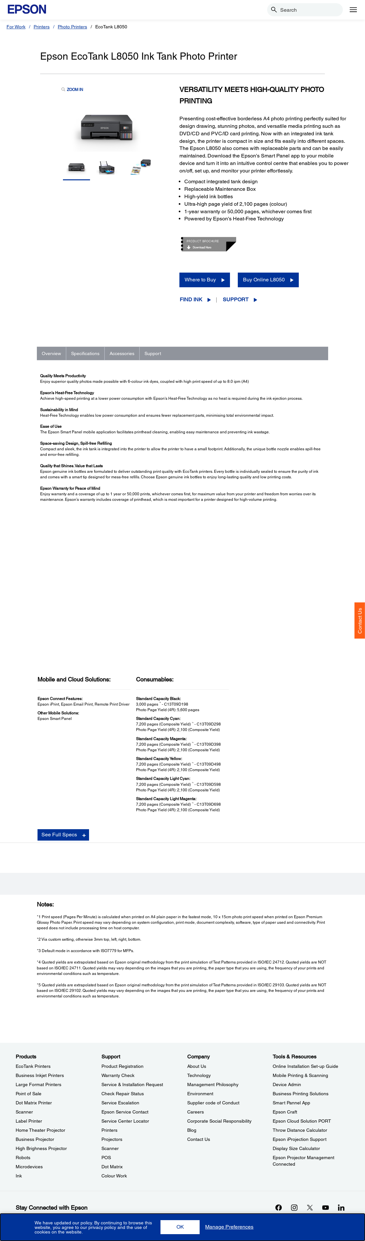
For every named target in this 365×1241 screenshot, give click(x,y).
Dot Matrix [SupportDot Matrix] (112, 1166)
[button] (180, 1227)
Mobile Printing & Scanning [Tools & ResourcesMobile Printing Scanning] (300, 1075)
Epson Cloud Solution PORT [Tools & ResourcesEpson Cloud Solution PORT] (302, 1121)
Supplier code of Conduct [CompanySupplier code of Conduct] (213, 1102)
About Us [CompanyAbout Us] (196, 1066)
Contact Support (262, 883)
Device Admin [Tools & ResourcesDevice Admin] (287, 1084)
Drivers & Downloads (266, 857)
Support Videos (261, 870)
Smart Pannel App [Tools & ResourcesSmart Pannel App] (291, 1102)
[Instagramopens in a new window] (294, 1207)
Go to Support (61, 863)
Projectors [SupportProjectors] (111, 1139)
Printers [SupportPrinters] (109, 1130)
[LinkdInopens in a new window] (341, 1207)
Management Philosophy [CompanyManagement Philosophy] (212, 1084)
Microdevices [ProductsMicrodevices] (29, 1166)
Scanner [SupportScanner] (110, 1148)
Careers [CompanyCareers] (195, 1111)
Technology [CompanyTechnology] (199, 1075)
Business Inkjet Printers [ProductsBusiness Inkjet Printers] (40, 1075)
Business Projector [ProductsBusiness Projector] (35, 1139)
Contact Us (360, 621)
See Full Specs (59, 690)
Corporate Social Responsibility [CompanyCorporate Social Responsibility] (219, 1121)
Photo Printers (72, 26)
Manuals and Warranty (268, 863)
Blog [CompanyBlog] (191, 1130)
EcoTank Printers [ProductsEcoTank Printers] (33, 1066)
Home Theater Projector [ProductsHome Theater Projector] (40, 1130)
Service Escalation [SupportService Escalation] (120, 1102)
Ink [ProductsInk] (19, 1175)
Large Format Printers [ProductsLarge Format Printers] (38, 1084)
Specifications (85, 353)
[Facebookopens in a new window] (278, 1207)
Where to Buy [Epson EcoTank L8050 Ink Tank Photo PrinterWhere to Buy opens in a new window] (200, 280)
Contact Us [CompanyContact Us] (198, 1139)
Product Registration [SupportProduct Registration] (122, 1066)
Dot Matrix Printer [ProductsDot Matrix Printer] (34, 1102)
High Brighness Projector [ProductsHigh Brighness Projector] (41, 1148)
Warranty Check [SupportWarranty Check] (117, 1075)
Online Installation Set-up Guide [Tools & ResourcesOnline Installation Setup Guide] (305, 1066)
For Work (16, 26)
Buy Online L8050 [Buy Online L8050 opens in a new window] (264, 280)
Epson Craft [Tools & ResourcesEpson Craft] (285, 1111)
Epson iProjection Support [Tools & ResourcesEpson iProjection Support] (300, 1139)
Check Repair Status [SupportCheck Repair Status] (122, 1093)
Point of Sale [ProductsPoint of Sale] (28, 1093)
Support (236, 299)
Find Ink (191, 299)
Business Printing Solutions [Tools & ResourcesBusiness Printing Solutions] (300, 1093)
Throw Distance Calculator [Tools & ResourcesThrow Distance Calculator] (300, 1130)
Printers (42, 26)
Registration (258, 877)
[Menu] (353, 10)
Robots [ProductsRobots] (23, 1157)
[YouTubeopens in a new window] (325, 1207)
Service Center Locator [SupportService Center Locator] (125, 1121)
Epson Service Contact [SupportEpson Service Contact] (124, 1111)
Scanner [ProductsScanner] (24, 1111)
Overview (51, 353)
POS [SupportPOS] (106, 1157)
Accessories (122, 353)
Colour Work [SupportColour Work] (114, 1175)
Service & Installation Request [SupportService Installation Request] (132, 1084)
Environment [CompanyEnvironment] (200, 1093)
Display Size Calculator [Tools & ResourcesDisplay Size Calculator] (296, 1148)
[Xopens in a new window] (310, 1207)
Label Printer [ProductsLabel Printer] (29, 1121)
